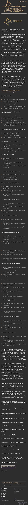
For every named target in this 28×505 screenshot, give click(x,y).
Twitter (3, 494)
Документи (5, 488)
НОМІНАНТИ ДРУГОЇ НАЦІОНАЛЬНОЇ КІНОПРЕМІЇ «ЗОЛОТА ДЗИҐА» (10, 91)
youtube (3, 493)
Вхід (26, 1)
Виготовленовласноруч (22, 503)
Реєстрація (21, 1)
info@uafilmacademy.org (19, 500)
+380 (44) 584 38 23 (5, 500)
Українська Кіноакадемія (7, 482)
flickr (3, 496)
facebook (3, 490)
